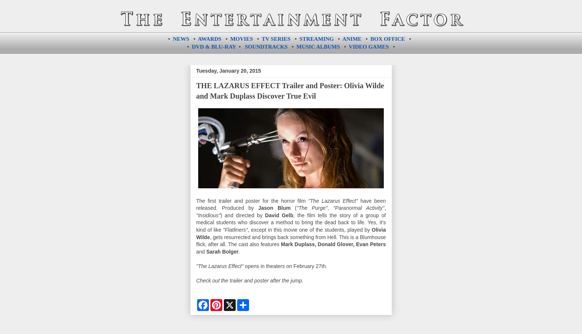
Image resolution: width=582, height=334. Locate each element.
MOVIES (241, 39)
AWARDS (209, 39)
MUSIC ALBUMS (318, 47)
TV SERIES (276, 39)
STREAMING (317, 39)
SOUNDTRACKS (266, 47)
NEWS (181, 39)
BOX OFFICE (387, 39)
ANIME (352, 39)
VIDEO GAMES (369, 47)
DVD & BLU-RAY (214, 47)
